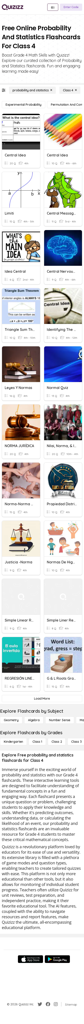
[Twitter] (40, 1004)
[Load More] (42, 698)
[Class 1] (37, 741)
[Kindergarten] (13, 741)
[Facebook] (48, 1004)
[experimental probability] (23, 104)
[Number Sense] (59, 720)
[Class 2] (57, 741)
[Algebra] (33, 720)
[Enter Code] (71, 7)
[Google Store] (57, 959)
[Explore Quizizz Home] (12, 7)
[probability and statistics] (32, 90)
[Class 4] (69, 90)
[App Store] (30, 959)
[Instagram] (56, 1004)
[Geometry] (11, 720)
